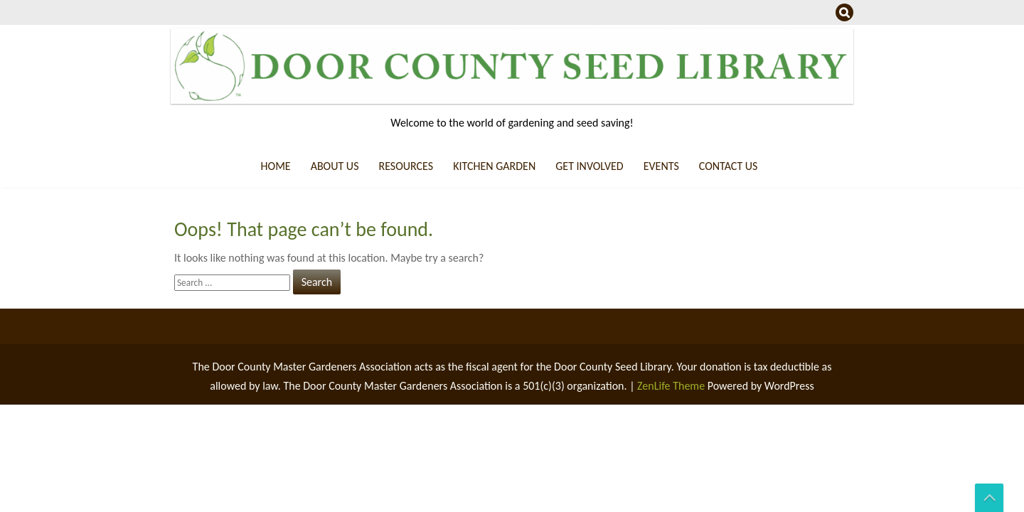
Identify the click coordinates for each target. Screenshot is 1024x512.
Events (661, 166)
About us (335, 166)
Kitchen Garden (494, 166)
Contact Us (728, 166)
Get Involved (589, 166)
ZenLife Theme (672, 386)
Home (276, 166)
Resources (405, 166)
